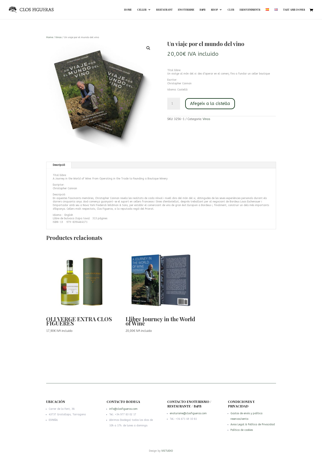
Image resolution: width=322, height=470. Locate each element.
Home (49, 37)
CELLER (142, 9)
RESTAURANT (164, 9)
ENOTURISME (186, 9)
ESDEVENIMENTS (250, 9)
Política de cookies (242, 430)
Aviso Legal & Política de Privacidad (252, 425)
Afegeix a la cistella (210, 103)
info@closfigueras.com (124, 411)
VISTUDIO (167, 450)
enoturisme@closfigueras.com (188, 414)
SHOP (214, 9)
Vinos (58, 37)
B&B (203, 9)
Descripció (59, 164)
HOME (128, 9)
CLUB (231, 9)
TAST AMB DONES (294, 9)
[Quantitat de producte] (173, 104)
